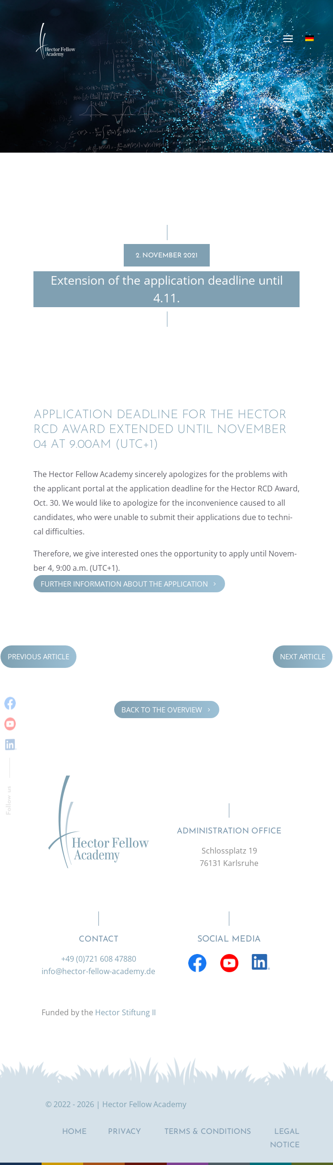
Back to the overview (166, 709)
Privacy (124, 1132)
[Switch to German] (310, 38)
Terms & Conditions (207, 1132)
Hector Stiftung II (125, 1012)
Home (74, 1132)
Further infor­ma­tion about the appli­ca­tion (129, 583)
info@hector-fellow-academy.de (98, 971)
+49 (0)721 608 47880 (98, 959)
